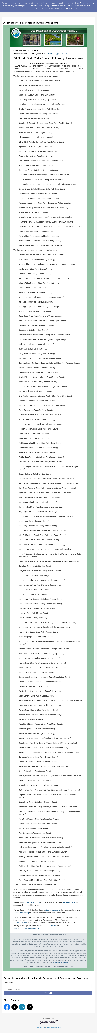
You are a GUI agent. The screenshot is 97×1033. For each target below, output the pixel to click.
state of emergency (53, 910)
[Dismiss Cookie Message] (94, 2)
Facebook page (69, 902)
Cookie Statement (72, 8)
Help (59, 1027)
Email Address (9, 982)
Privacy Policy (40, 1027)
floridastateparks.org (31, 902)
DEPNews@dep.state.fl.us (58, 54)
